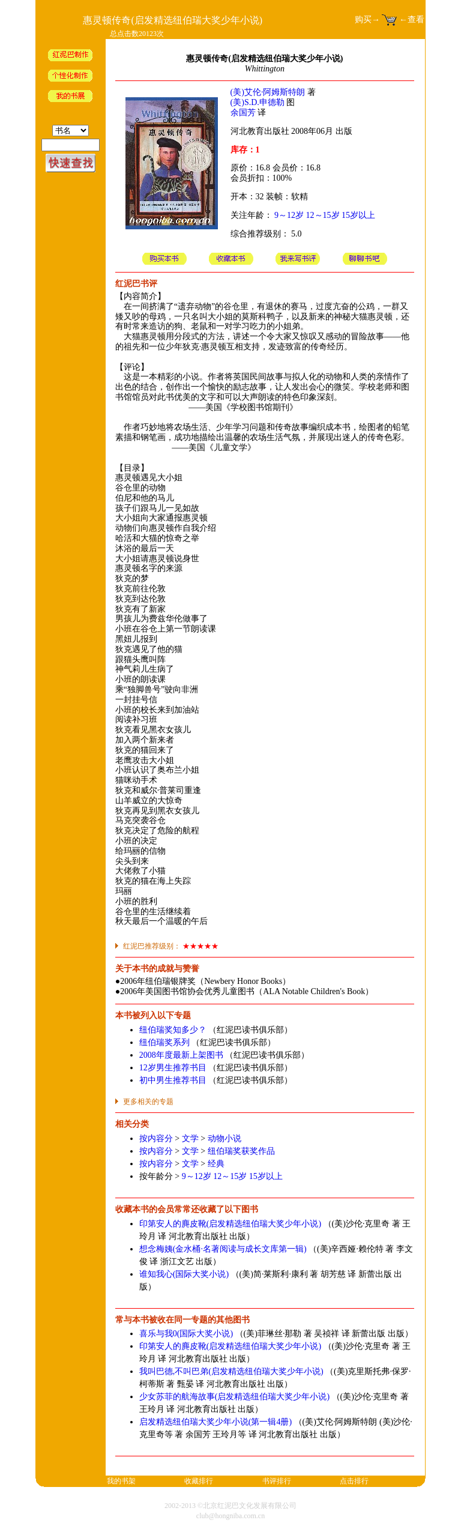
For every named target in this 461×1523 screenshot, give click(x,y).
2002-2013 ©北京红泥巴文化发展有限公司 (230, 1505)
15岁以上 (358, 215)
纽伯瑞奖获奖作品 (241, 1151)
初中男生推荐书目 (172, 1080)
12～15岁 (323, 215)
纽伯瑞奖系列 (164, 1042)
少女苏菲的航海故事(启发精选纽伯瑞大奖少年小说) (234, 1396)
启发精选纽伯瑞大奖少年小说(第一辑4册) (215, 1421)
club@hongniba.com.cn (230, 1516)
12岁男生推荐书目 (172, 1067)
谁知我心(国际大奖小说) (184, 1274)
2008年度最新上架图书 (181, 1055)
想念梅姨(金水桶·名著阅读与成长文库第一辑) (223, 1248)
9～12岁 (289, 215)
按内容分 (156, 1138)
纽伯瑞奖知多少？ (172, 1029)
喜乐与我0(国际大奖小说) (186, 1333)
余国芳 (243, 112)
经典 (216, 1163)
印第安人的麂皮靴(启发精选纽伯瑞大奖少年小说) (230, 1223)
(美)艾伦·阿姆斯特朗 (268, 92)
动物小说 (224, 1138)
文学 (190, 1138)
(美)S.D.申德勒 (257, 102)
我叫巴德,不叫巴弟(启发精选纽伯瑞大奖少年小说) (231, 1371)
